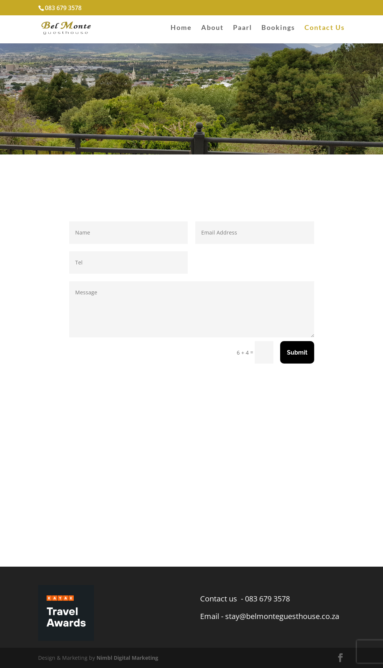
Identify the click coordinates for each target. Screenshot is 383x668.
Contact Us (324, 28)
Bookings (278, 28)
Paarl (242, 28)
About (212, 28)
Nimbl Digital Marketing (127, 657)
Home (181, 28)
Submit (297, 352)
